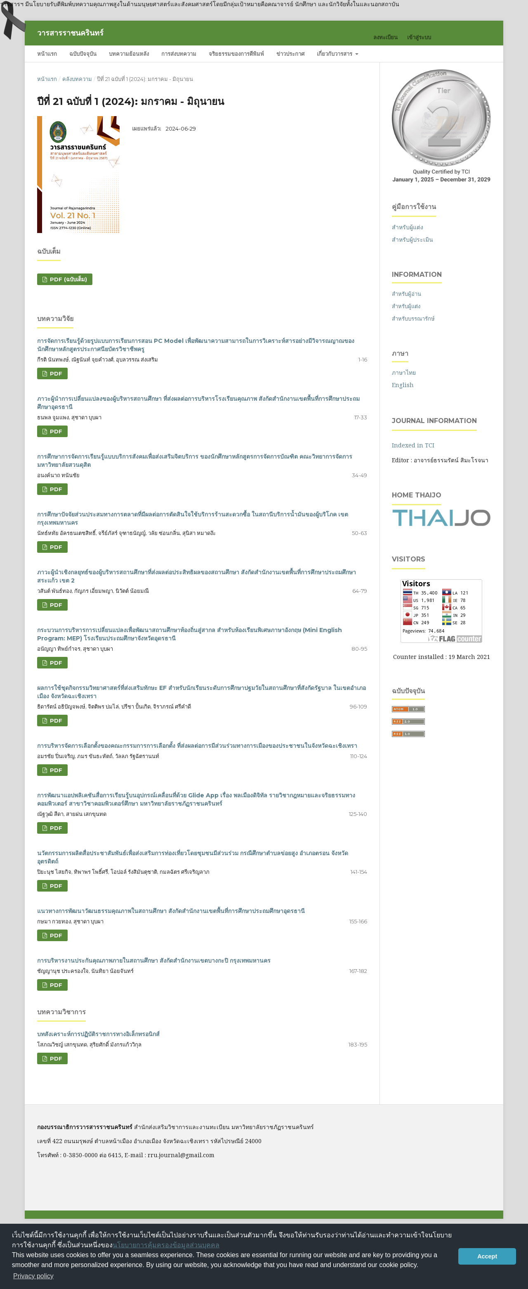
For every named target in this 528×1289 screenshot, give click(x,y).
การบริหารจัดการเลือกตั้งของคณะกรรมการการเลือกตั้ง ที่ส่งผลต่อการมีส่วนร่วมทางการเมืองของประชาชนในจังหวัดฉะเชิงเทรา (197, 745)
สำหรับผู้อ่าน (406, 293)
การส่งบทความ (178, 53)
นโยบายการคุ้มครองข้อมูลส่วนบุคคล (166, 1245)
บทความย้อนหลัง (129, 53)
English (403, 385)
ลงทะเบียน (385, 37)
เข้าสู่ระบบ (419, 37)
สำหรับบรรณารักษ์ (413, 318)
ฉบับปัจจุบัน (83, 53)
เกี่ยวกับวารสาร (335, 53)
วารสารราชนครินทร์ (70, 33)
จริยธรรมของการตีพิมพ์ (236, 53)
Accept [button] (487, 1256)
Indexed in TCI (413, 445)
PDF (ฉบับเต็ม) (67, 279)
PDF (55, 373)
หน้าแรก (47, 53)
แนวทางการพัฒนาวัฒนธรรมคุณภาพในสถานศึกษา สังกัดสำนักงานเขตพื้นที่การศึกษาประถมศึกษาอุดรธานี (171, 911)
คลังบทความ (77, 79)
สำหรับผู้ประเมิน (412, 239)
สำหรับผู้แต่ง (407, 227)
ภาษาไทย (404, 372)
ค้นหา (474, 53)
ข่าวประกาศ (290, 53)
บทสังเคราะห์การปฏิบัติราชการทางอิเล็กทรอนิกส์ (98, 1034)
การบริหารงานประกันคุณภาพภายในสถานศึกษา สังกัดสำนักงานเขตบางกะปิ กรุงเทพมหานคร (154, 960)
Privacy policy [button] (33, 1275)
